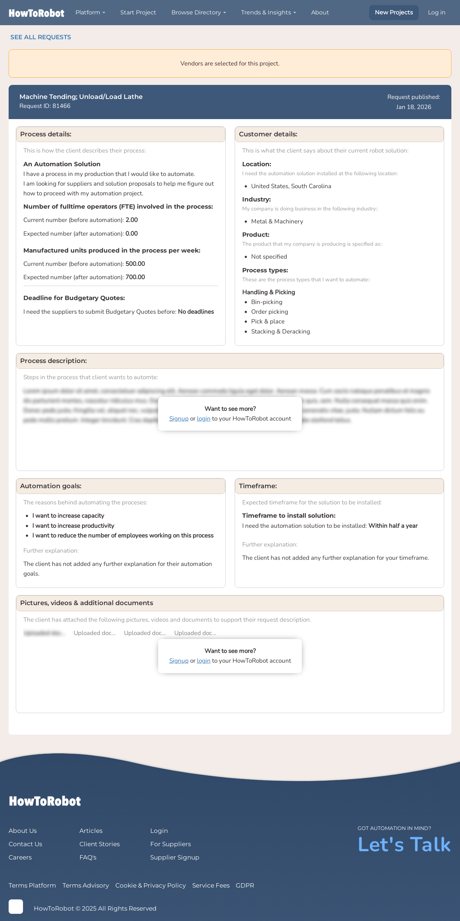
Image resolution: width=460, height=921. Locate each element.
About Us (23, 830)
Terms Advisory (86, 885)
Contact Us (25, 844)
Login (159, 830)
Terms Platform (32, 885)
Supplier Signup (174, 857)
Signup (179, 418)
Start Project (138, 12)
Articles (90, 830)
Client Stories (99, 844)
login (204, 418)
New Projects (394, 12)
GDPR (245, 885)
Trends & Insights (266, 12)
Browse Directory (196, 12)
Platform (87, 12)
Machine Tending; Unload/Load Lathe (81, 97)
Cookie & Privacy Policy (150, 885)
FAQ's (87, 857)
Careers (20, 857)
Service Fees (211, 885)
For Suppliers (170, 844)
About (320, 12)
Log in (437, 12)
